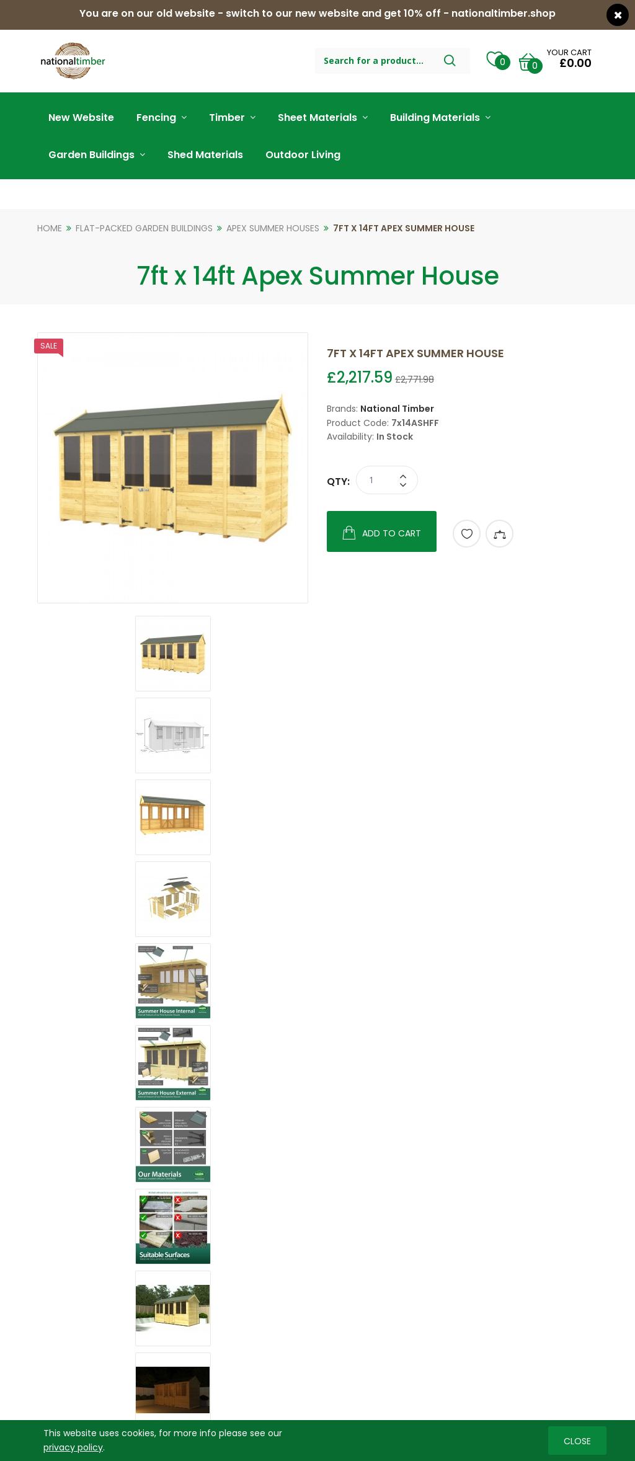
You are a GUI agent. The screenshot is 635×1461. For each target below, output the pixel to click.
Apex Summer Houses (272, 228)
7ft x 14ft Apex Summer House (403, 228)
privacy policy (73, 1447)
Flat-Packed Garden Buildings (144, 228)
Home (49, 228)
